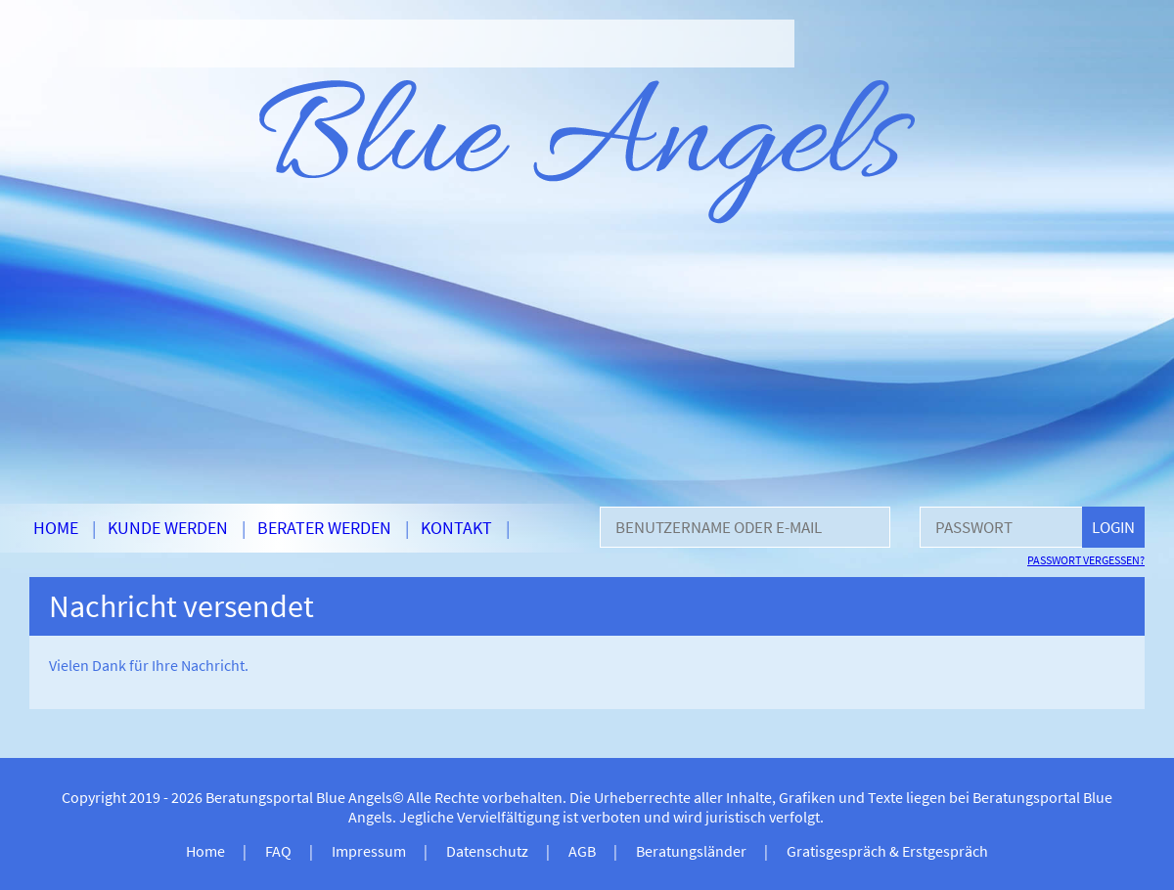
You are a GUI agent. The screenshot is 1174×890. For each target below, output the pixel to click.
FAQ (278, 851)
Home (55, 527)
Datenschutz (487, 851)
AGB (582, 851)
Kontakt (456, 527)
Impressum (369, 851)
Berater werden (324, 527)
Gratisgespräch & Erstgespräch (887, 851)
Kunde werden (168, 527)
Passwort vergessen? (1086, 560)
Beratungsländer (691, 851)
